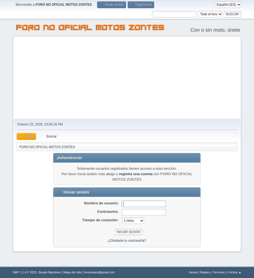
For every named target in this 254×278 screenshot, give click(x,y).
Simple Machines (49, 272)
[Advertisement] (127, 78)
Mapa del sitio (73, 272)
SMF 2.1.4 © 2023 (25, 272)
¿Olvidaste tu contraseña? (127, 241)
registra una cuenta (136, 174)
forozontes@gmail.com (99, 272)
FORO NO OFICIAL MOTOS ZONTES (90, 28)
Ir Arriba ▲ (234, 272)
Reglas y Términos (212, 272)
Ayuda (193, 272)
